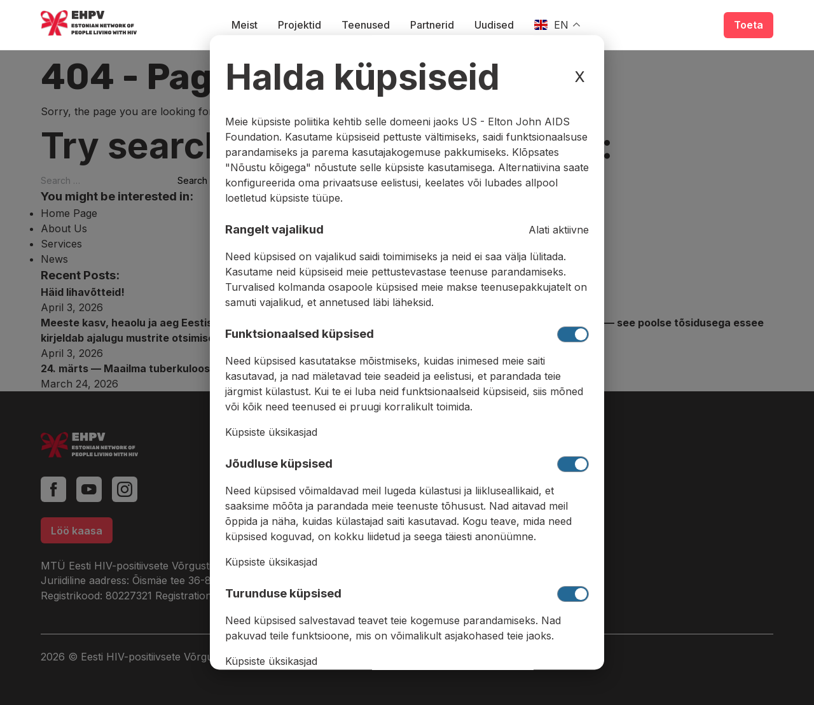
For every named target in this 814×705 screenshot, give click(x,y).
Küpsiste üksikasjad (271, 432)
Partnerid (432, 24)
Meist (244, 24)
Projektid (299, 24)
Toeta (748, 24)
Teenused (365, 24)
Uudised (494, 24)
